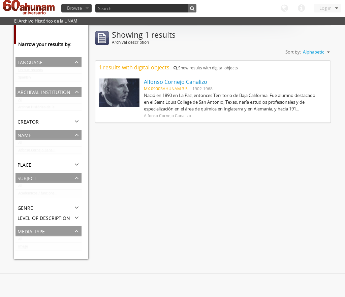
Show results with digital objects (206, 68)
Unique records (30, 71)
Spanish (24, 78)
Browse (74, 8)
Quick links (301, 8)
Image (23, 247)
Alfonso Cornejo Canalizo (38, 151)
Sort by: (293, 52)
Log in (325, 8)
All (20, 101)
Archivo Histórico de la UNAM (42, 108)
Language (284, 8)
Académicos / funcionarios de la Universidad (50, 194)
